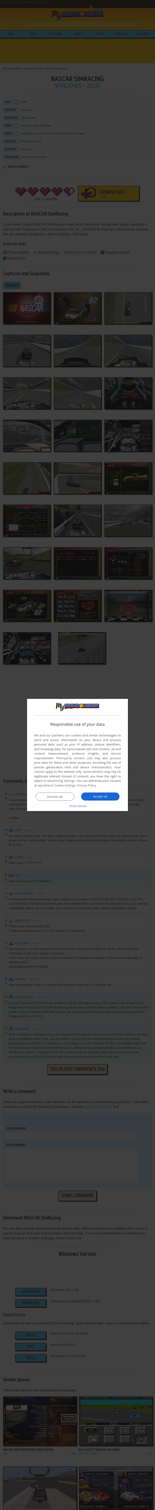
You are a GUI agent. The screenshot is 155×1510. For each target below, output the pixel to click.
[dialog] (77, 755)
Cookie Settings (65, 785)
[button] (77, 806)
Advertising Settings (61, 781)
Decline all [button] (55, 797)
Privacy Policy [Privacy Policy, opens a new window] (86, 785)
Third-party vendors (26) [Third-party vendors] (74, 758)
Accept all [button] (100, 796)
